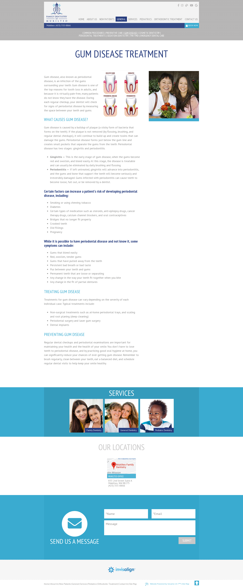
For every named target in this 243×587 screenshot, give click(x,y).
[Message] (149, 527)
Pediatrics (92, 584)
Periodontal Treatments (92, 35)
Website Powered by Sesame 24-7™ (163, 584)
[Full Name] (126, 513)
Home (46, 584)
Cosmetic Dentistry (149, 32)
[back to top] (196, 583)
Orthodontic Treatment (108, 584)
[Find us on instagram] (182, 5)
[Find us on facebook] (179, 5)
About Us (54, 584)
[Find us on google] (196, 5)
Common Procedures (93, 32)
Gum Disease (130, 32)
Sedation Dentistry (117, 35)
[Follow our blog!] (187, 5)
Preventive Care (114, 32)
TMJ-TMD (134, 35)
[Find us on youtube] (192, 5)
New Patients (65, 584)
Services (83, 584)
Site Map (133, 584)
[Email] (173, 513)
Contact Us (123, 584)
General (75, 584)
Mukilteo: (51, 25)
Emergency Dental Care (152, 35)
